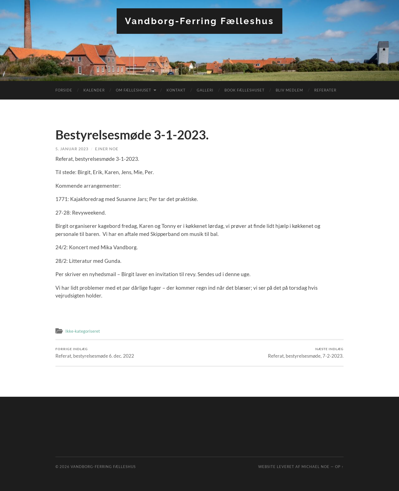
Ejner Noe (106, 148)
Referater (325, 90)
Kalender (94, 90)
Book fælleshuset (244, 90)
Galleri (205, 90)
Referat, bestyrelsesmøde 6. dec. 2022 (94, 353)
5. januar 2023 (71, 148)
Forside (63, 90)
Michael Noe (315, 466)
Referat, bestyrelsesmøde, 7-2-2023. (306, 353)
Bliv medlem (289, 90)
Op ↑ (339, 466)
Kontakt (176, 90)
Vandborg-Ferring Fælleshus (199, 21)
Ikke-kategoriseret (82, 331)
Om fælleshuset (133, 90)
